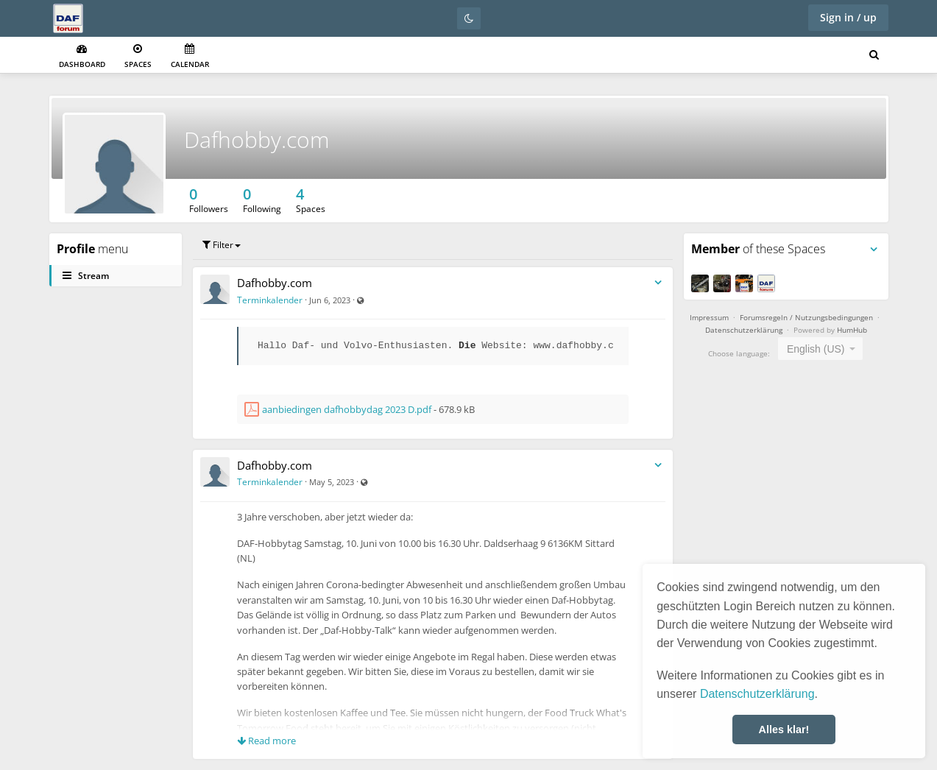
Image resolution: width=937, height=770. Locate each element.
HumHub (852, 330)
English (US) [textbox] (816, 349)
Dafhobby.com (257, 139)
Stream (86, 275)
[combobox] (820, 348)
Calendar (190, 56)
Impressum (709, 317)
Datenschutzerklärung (757, 694)
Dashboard (82, 56)
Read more (266, 740)
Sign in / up (848, 17)
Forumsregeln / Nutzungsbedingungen (806, 317)
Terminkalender (270, 300)
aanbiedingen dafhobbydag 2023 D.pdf (346, 409)
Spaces (138, 56)
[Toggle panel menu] (873, 249)
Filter (221, 245)
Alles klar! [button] (784, 729)
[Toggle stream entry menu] (658, 283)
